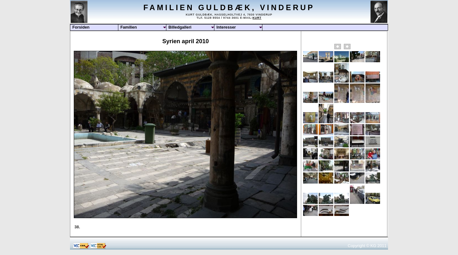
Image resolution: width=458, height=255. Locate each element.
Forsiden (80, 27)
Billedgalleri (179, 27)
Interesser (226, 27)
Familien (128, 27)
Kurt (257, 17)
